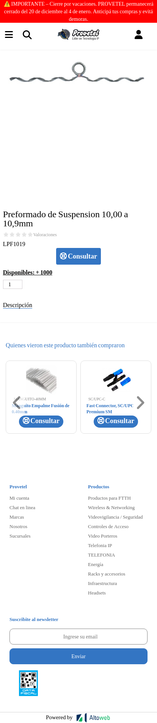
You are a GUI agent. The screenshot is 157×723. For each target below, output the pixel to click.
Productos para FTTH (109, 498)
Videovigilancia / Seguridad (115, 517)
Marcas (16, 517)
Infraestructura (102, 583)
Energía (95, 564)
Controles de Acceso (108, 526)
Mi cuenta (19, 498)
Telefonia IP (100, 545)
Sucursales (20, 536)
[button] (139, 34)
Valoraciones (45, 234)
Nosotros (18, 526)
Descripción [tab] (17, 304)
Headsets (97, 593)
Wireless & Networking (111, 507)
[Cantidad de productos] (12, 284)
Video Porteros (102, 536)
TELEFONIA (101, 555)
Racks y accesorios (106, 574)
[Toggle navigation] (27, 34)
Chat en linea (22, 507)
